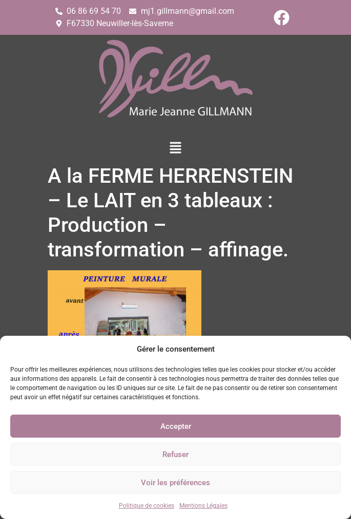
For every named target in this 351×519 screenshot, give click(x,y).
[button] (175, 148)
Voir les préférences (175, 482)
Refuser (175, 454)
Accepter (175, 426)
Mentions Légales (203, 505)
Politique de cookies (146, 505)
